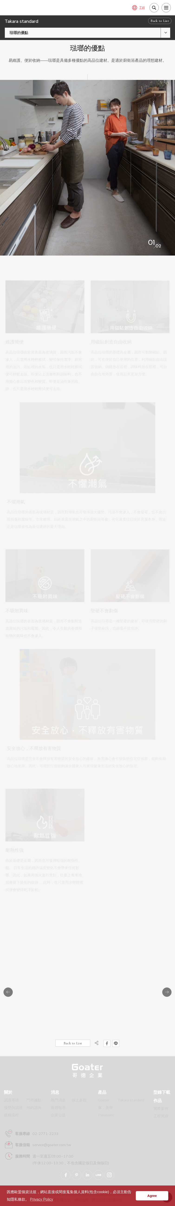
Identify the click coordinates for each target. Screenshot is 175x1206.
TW (142, 8)
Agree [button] (152, 1196)
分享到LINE (115, 1043)
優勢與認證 (13, 1107)
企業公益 (58, 1115)
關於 (8, 1092)
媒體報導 (58, 1107)
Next (167, 992)
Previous (8, 992)
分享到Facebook (107, 1043)
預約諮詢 (33, 1107)
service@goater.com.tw (51, 1145)
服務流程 (11, 1115)
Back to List (160, 21)
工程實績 (160, 1116)
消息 (55, 1092)
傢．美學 (105, 1107)
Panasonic (106, 1115)
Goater (103, 1100)
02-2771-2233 (45, 1133)
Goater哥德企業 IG (109, 1175)
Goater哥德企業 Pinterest (76, 1175)
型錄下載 (161, 1092)
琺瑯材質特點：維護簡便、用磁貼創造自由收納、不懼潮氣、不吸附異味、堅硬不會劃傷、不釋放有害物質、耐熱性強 (28, 7)
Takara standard (131, 1100)
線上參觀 (79, 1100)
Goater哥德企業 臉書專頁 (66, 1175)
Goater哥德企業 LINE (98, 1175)
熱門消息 (58, 1100)
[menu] (166, 7)
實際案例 (160, 1108)
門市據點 (33, 1100)
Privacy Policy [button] (41, 1199)
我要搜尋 (154, 7)
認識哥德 (11, 1100)
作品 (157, 1101)
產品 (102, 1092)
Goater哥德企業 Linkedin (87, 1175)
